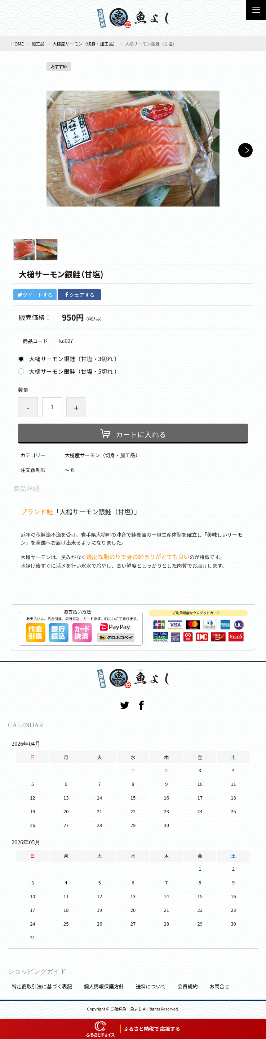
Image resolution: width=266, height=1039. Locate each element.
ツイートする (35, 294)
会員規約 (187, 986)
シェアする (79, 294)
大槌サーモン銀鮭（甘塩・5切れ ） (74, 371)
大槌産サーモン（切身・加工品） (84, 43)
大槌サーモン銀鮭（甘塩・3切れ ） (74, 359)
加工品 (38, 43)
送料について (151, 986)
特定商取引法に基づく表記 (42, 986)
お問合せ (219, 986)
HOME (18, 43)
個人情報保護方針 (104, 986)
